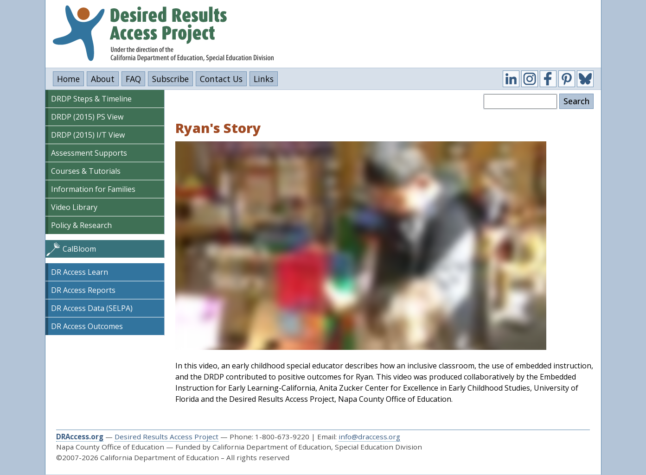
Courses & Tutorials (86, 171)
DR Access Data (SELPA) (92, 308)
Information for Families (93, 189)
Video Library (74, 207)
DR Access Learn (79, 272)
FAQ (133, 78)
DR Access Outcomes (87, 326)
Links (264, 78)
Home (68, 78)
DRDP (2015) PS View (87, 117)
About (103, 78)
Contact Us (221, 78)
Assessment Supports (89, 153)
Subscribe (170, 78)
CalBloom (79, 249)
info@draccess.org (369, 436)
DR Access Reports (83, 290)
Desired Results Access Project (166, 436)
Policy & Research (81, 225)
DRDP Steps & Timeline (91, 99)
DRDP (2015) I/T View (88, 135)
